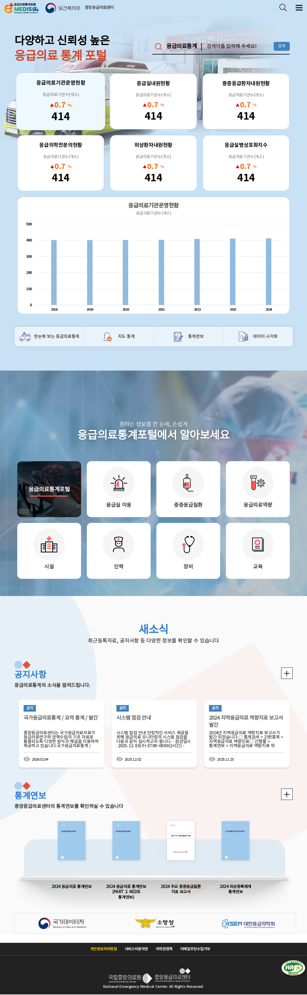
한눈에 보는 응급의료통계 (56, 336)
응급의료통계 (181, 46)
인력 (118, 567)
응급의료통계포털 (49, 489)
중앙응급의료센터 (99, 7)
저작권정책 (164, 949)
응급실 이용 (118, 505)
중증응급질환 (188, 505)
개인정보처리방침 (103, 949)
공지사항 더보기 (287, 673)
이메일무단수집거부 (195, 949)
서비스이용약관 (136, 949)
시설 (49, 567)
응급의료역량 (257, 505)
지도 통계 (126, 336)
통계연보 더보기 (287, 794)
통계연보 (196, 336)
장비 (188, 567)
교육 (257, 567)
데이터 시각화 (265, 336)
